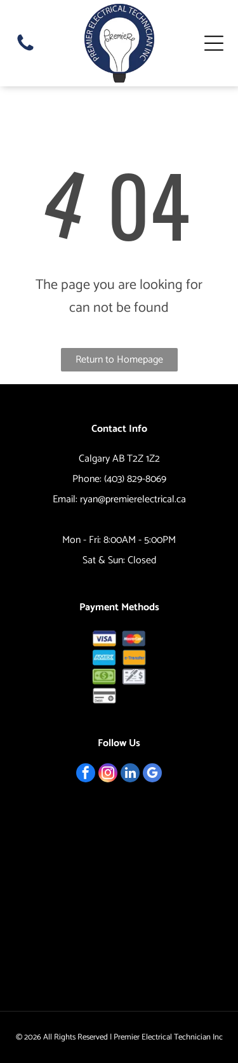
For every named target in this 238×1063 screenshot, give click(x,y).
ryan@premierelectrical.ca (133, 499)
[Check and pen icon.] (134, 677)
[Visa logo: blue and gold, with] (104, 638)
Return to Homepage (119, 359)
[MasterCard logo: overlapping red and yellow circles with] (134, 638)
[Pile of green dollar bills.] (104, 677)
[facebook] (85, 774)
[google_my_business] (152, 774)
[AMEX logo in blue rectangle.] (104, 657)
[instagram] (107, 774)
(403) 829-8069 (135, 479)
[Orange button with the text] (134, 657)
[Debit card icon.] (104, 696)
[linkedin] (130, 774)
